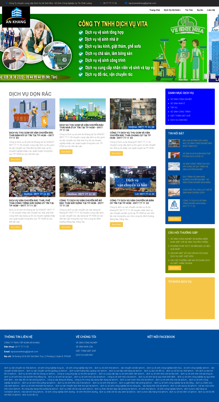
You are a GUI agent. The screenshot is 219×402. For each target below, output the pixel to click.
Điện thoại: (9, 346)
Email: (7, 351)
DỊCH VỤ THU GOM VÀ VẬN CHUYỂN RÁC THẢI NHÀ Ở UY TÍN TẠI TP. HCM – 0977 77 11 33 (81, 128)
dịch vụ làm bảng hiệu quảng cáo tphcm (88, 371)
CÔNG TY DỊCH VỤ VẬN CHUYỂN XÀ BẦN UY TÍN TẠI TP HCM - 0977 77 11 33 (132, 201)
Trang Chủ (154, 10)
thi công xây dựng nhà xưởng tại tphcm (40, 389)
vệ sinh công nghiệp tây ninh (79, 368)
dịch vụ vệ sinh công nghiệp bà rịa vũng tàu (120, 386)
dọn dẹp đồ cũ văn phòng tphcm (30, 379)
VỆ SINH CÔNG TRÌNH (180, 111)
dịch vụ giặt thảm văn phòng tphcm (136, 383)
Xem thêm (15, 159)
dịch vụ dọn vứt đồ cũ (154, 371)
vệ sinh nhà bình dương (87, 392)
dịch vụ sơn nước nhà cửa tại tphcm (137, 379)
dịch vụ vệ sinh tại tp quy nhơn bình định (157, 377)
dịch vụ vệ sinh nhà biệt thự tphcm (37, 386)
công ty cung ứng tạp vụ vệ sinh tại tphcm (77, 373)
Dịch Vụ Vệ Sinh (172, 10)
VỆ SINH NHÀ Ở (177, 103)
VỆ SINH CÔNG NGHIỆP (181, 99)
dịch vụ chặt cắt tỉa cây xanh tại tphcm (117, 392)
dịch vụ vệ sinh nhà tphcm (106, 368)
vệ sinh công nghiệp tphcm (197, 368)
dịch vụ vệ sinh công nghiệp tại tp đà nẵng (174, 383)
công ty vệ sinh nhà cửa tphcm (122, 377)
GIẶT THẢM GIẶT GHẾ (180, 115)
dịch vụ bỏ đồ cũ (30, 394)
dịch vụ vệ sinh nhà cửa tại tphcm (90, 377)
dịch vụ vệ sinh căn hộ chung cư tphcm (37, 373)
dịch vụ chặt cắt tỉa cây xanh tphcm (76, 389)
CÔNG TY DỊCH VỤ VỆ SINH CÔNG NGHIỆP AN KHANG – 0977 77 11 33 (195, 203)
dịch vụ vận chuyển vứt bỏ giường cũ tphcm (47, 371)
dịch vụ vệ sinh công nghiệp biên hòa (164, 368)
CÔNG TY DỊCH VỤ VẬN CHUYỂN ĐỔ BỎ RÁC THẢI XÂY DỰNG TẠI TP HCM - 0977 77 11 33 (81, 203)
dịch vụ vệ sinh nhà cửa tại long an (197, 373)
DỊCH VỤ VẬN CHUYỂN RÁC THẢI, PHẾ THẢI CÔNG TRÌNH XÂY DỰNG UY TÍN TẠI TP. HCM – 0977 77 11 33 (31, 203)
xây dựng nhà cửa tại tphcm (156, 386)
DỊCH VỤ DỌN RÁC (179, 120)
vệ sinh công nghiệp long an (51, 368)
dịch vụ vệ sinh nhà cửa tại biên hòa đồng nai (25, 377)
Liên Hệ (211, 10)
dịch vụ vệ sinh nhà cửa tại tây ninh (162, 373)
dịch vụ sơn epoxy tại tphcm (183, 386)
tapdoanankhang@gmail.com (142, 3)
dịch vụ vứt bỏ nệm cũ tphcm (183, 392)
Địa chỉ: (7, 356)
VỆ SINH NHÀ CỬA (84, 346)
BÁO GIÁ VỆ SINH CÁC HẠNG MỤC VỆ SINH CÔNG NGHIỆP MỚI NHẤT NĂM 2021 (197, 143)
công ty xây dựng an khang (60, 379)
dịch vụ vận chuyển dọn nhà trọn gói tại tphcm (77, 386)
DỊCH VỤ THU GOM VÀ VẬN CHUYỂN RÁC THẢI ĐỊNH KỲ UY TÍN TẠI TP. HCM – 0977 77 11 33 (31, 135)
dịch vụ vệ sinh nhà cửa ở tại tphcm (74, 383)
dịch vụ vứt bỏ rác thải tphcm (180, 371)
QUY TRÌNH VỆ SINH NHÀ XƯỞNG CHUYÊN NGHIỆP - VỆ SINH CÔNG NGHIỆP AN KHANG (197, 180)
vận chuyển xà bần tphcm (133, 368)
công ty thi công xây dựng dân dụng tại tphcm (96, 379)
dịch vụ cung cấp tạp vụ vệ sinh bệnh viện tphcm (122, 373)
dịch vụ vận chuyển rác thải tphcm (20, 368)
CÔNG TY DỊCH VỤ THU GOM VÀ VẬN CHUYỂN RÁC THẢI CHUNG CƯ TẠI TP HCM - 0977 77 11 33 (130, 135)
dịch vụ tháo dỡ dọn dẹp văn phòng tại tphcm (116, 389)
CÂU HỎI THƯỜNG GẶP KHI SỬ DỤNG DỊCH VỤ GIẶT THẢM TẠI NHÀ (190, 262)
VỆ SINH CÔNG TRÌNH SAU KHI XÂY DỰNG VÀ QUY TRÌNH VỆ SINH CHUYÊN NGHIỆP (196, 166)
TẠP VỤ (173, 107)
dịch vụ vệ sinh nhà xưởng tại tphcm (39, 383)
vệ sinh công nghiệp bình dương (60, 392)
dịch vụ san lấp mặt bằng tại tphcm (125, 371)
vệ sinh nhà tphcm (147, 389)
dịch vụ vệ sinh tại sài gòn (60, 377)
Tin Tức (189, 10)
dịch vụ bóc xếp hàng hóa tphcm (152, 392)
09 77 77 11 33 (110, 3)
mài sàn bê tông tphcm (32, 392)
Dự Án (200, 10)
